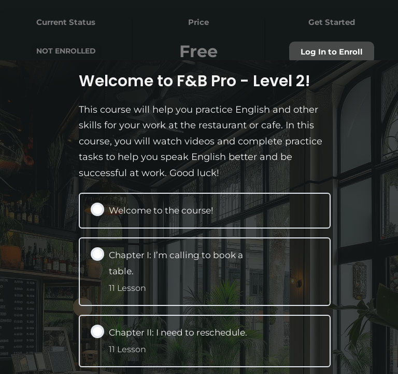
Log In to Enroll (332, 52)
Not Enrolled (66, 51)
